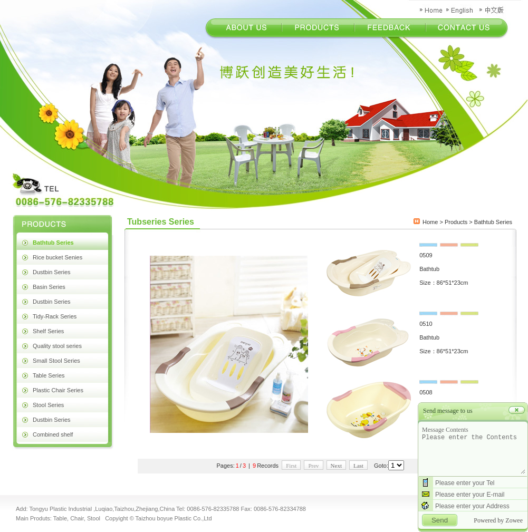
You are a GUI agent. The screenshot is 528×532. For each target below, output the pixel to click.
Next (336, 465)
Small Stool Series (56, 360)
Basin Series (49, 287)
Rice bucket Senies (57, 257)
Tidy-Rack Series (54, 316)
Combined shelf (53, 434)
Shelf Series (48, 331)
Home (430, 222)
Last (358, 465)
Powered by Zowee (498, 520)
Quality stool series (57, 346)
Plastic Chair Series (58, 390)
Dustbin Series (52, 272)
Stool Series (48, 405)
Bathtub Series (53, 242)
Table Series (49, 375)
